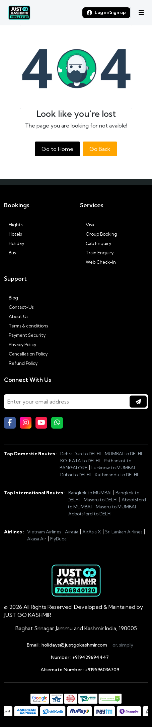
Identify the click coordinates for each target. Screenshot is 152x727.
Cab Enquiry (95, 243)
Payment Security (25, 335)
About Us (16, 316)
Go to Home (57, 149)
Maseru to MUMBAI (116, 506)
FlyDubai (59, 538)
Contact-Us (18, 307)
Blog (11, 297)
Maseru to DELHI (101, 499)
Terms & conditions (26, 325)
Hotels (13, 234)
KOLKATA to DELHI (80, 460)
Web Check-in (98, 262)
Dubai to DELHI (75, 474)
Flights (13, 224)
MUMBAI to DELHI (123, 453)
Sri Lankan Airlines (123, 531)
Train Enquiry (96, 252)
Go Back (99, 149)
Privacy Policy (20, 344)
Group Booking (98, 234)
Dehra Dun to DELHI (80, 453)
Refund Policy (20, 363)
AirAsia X (91, 531)
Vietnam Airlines (44, 531)
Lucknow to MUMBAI (113, 467)
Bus (10, 252)
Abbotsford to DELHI (89, 513)
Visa (87, 224)
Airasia (71, 531)
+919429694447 (90, 657)
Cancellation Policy (26, 353)
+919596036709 (102, 670)
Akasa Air (36, 538)
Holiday (14, 243)
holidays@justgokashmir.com (74, 645)
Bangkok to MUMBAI (89, 492)
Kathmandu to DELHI (116, 474)
